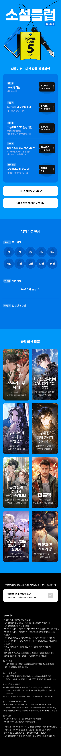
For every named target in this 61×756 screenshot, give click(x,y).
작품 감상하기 (16, 375)
